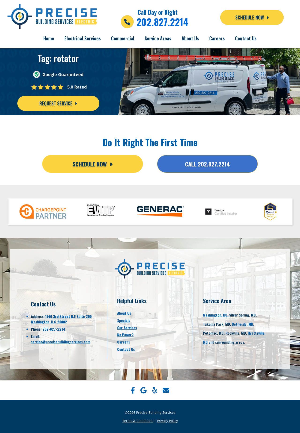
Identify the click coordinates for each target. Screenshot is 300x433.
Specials (123, 320)
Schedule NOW (252, 17)
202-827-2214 (53, 329)
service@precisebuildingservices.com (60, 341)
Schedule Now (92, 164)
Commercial (122, 38)
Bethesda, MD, (243, 324)
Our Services (127, 327)
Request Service (58, 103)
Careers (217, 38)
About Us (190, 38)
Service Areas (158, 38)
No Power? (125, 334)
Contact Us (246, 38)
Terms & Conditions (137, 420)
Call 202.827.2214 (207, 164)
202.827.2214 (162, 22)
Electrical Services (82, 38)
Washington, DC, (215, 314)
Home (48, 38)
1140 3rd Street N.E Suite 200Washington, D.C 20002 (61, 319)
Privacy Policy (167, 420)
